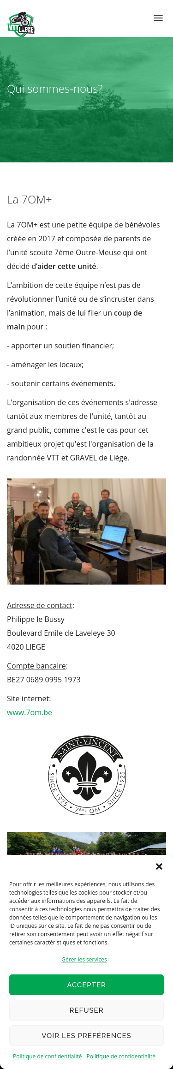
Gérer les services (84, 959)
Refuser (86, 1010)
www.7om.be (29, 712)
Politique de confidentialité (47, 1056)
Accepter (86, 985)
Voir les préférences (86, 1036)
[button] (159, 866)
